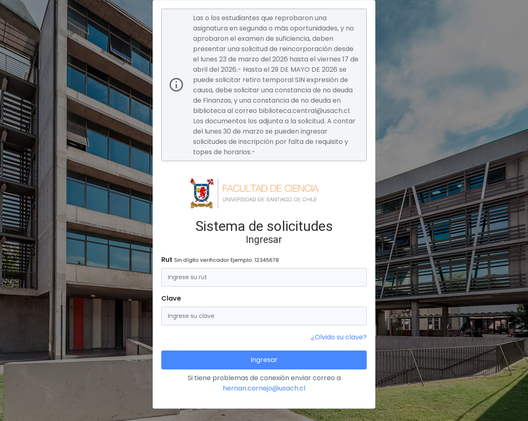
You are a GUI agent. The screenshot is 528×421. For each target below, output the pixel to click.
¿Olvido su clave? (339, 337)
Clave (171, 298)
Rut (220, 259)
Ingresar (264, 360)
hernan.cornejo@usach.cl (264, 388)
